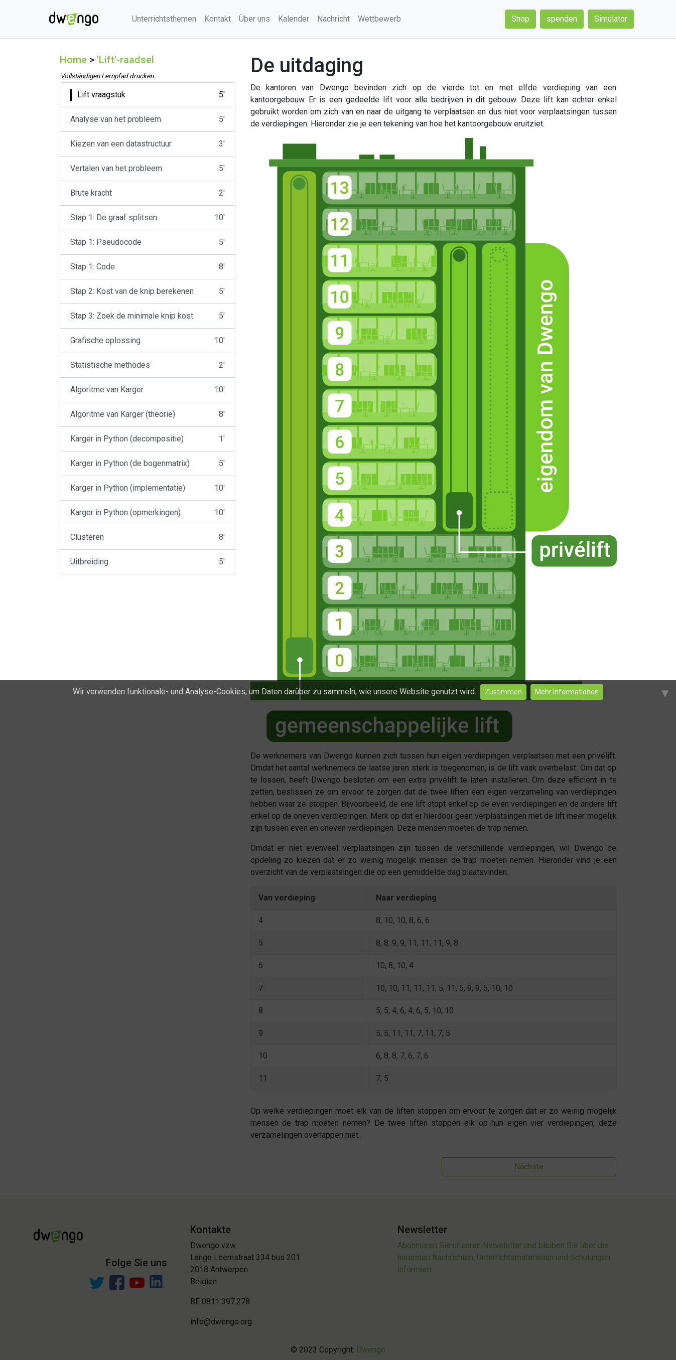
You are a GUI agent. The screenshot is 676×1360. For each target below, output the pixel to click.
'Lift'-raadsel (125, 60)
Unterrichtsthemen (164, 19)
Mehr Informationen (567, 692)
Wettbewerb (379, 19)
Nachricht (333, 19)
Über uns (254, 19)
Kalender (293, 19)
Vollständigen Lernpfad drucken (107, 76)
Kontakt (217, 19)
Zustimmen (503, 692)
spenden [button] (562, 19)
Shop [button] (520, 19)
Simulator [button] (610, 19)
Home (73, 60)
